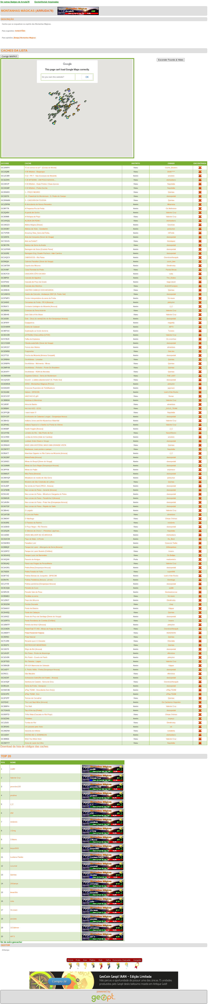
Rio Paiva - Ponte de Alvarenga (37, 653)
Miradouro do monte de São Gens (38, 478)
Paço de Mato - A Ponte (34, 539)
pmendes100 (15, 787)
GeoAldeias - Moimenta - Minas (37, 363)
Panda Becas (171, 270)
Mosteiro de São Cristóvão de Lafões (39, 482)
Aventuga (171, 580)
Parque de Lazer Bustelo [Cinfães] (38, 551)
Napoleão (171, 184)
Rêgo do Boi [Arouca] (33, 649)
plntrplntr (171, 302)
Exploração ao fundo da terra (36, 331)
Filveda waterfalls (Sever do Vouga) (39, 343)
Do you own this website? (53, 77)
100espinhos (171, 547)
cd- (171, 727)
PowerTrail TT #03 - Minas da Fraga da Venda (43, 629)
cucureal (13, 866)
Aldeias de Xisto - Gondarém (36, 229)
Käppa (171, 608)
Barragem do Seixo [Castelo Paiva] (39, 249)
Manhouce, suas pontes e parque (38, 449)
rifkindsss (171, 653)
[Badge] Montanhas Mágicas (25, 38)
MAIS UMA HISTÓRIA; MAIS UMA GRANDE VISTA (45, 445)
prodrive (13, 795)
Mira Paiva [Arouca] (32, 474)
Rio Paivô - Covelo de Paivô (36, 657)
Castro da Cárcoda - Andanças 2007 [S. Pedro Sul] (45, 294)
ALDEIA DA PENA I (32, 221)
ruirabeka (171, 731)
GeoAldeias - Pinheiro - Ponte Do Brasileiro (42, 368)
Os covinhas (171, 339)
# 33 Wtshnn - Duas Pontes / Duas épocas (42, 184)
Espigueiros (29, 323)
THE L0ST (171, 376)
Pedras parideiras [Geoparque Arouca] (40, 584)
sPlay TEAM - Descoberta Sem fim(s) (40, 690)
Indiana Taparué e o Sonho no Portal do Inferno (44, 425)
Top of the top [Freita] (33, 710)
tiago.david (171, 282)
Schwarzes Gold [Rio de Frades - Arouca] (41, 678)
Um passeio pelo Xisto (34, 727)
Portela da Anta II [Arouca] (35, 625)
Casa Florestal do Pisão (34, 270)
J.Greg (13, 831)
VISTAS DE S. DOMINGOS (36, 735)
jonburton (171, 229)
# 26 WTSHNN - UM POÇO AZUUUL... (40, 180)
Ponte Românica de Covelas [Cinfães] (40, 621)
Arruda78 (44, 10)
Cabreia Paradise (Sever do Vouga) (39, 261)
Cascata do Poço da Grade (36, 282)
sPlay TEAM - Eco (32, 694)
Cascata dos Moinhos (33, 286)
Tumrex (171, 331)
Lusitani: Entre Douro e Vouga (37, 441)
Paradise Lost (30, 543)
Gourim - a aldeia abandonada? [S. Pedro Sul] (43, 380)
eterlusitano (171, 180)
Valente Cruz (171, 212)
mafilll (12, 769)
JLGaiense (14, 928)
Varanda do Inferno (32, 731)
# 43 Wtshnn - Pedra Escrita (36, 188)
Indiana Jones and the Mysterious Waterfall (42, 421)
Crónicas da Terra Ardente (35, 310)
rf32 (11, 813)
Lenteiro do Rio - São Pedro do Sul (39, 433)
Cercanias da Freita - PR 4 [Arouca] (39, 302)
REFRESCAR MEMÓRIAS (35, 645)
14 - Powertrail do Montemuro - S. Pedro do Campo (45, 196)
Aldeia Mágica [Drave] (33, 225)
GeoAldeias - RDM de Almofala (37, 372)
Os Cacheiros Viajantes (171, 702)
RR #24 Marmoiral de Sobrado (37, 665)
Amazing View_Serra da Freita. (37, 233)
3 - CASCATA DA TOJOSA (35, 200)
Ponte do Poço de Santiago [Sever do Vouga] (43, 616)
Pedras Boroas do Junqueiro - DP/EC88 (41, 576)
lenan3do (14, 892)
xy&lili (171, 588)
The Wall (28, 706)
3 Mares (13, 839)
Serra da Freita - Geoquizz (35, 686)
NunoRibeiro (171, 433)
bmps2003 (14, 848)
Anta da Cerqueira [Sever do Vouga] (39, 237)
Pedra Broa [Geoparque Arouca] (37, 568)
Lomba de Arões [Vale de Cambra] (38, 437)
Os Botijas (171, 555)
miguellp (171, 323)
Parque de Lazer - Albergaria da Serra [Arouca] (43, 547)
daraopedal (171, 196)
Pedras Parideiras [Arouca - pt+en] (38, 580)
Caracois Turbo (171, 543)
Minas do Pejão (31, 470)
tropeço (171, 718)
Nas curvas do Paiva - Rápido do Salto (40, 506)
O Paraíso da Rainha (33, 523)
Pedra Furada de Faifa (34, 572)
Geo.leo (171, 351)
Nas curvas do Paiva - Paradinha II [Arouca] (42, 498)
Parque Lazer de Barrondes (36, 555)
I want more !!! (30, 412)
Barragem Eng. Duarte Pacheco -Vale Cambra (43, 253)
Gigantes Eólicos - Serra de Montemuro (40, 376)
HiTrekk (171, 233)
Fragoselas (29, 351)
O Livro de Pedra (31, 514)
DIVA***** (171, 172)
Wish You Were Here (33, 739)
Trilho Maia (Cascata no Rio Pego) (38, 714)
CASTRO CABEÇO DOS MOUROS (39, 290)
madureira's (171, 559)
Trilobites (28, 718)
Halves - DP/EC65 (32, 392)
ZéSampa (14, 884)
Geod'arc (171, 225)
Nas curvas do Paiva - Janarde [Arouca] (40, 490)
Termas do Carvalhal (33, 698)
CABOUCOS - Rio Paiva (34, 257)
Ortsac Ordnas (171, 519)
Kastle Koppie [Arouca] (34, 429)
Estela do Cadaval (32, 327)
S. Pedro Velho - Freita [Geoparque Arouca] (42, 670)
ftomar (171, 396)
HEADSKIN (171, 633)
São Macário (30, 674)
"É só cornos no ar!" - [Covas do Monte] (40, 168)
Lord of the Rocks (171, 392)
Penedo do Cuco (31, 588)
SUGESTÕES (20, 31)
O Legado (29, 510)
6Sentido (171, 641)
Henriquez (171, 241)
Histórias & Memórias (33, 400)
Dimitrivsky (171, 266)
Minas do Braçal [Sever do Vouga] (38, 461)
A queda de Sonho (32, 212)
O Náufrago (29, 519)
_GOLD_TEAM (171, 408)
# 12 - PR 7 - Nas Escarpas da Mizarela (40, 176)
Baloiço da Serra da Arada (35, 245)
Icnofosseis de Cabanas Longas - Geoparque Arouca (46, 417)
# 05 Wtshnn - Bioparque (35, 172)
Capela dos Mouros (32, 266)
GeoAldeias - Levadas (33, 359)
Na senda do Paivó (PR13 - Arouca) (39, 486)
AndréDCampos (171, 286)
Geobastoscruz (171, 592)
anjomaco (171, 470)
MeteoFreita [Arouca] (33, 457)
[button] (65, 113)
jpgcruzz (171, 388)
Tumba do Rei (30, 723)
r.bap (171, 604)
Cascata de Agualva (33, 278)
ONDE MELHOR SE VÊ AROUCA (38, 535)
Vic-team (171, 298)
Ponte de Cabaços (32, 612)
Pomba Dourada (31, 604)
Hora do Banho (31, 404)
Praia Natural (30, 637)
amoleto (171, 176)
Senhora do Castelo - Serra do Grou (39, 682)
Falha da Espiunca (32, 339)
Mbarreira (171, 204)
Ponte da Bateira (31, 608)
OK (87, 77)
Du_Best (171, 539)
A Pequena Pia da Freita (34, 208)
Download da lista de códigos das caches (24, 746)
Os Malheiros (171, 208)
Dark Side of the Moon (34, 315)
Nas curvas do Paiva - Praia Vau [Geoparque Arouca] (46, 502)
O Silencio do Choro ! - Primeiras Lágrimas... (42, 531)
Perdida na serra (31, 596)
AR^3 (171, 327)
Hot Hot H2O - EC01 (33, 408)
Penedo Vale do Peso (33, 592)
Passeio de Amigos (32, 559)
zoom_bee (171, 261)
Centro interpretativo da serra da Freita (40, 298)
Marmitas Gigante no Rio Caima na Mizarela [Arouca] (46, 453)
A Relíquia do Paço (32, 217)
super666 (171, 572)
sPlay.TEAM (171, 690)
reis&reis (171, 523)
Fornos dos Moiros (32, 347)
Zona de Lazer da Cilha (34, 743)
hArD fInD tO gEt (31, 396)
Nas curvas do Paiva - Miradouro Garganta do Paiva (45, 494)
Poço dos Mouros (32, 600)
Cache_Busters (171, 168)
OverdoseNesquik (171, 257)
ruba (171, 274)
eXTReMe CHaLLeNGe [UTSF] (37, 335)
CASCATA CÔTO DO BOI (35, 274)
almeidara (171, 347)
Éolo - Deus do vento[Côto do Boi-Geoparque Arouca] (46, 319)
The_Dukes (171, 278)
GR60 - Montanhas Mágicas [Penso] (39, 384)
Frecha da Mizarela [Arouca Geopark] (40, 355)
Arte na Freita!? (31, 241)
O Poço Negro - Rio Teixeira (36, 527)
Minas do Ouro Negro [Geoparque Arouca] (42, 465)
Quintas (171, 192)
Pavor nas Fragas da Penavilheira (38, 563)
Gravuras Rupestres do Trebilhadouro (40, 388)
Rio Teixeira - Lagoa (33, 661)
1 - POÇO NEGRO (32, 192)
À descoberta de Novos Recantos (38, 204)
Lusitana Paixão (16, 857)
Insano (171, 551)
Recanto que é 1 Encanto (35, 641)
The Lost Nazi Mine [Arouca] (36, 702)
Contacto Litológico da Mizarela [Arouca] (41, 306)
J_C (171, 306)
